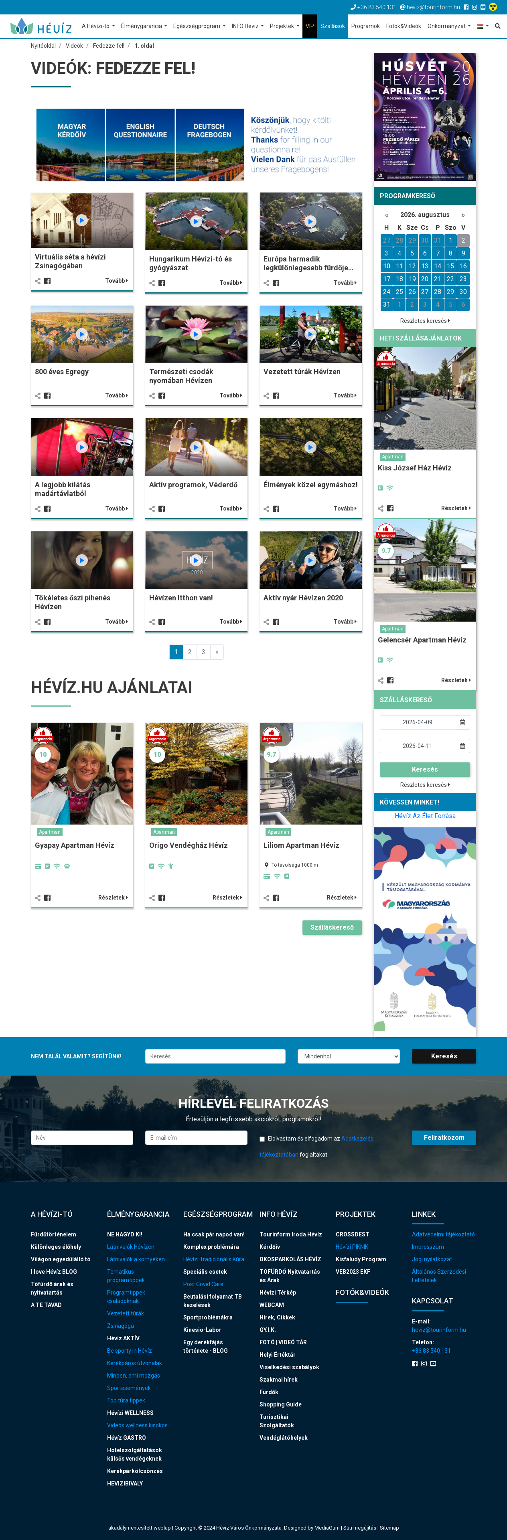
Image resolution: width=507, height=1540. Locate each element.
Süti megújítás (360, 1528)
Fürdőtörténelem (53, 1234)
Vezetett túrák (125, 1313)
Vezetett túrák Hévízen (302, 371)
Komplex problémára (211, 1247)
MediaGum (327, 1528)
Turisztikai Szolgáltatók (277, 1421)
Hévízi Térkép (278, 1292)
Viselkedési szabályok (289, 1367)
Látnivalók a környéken (136, 1259)
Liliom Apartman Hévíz (301, 845)
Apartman (50, 832)
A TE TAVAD (46, 1305)
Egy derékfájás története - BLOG (205, 1346)
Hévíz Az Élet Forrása (425, 816)
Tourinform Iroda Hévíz (291, 1234)
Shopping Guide (281, 1404)
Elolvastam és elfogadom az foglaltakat (317, 1146)
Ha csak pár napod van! (214, 1234)
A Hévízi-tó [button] (96, 26)
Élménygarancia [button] (142, 26)
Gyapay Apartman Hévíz (74, 845)
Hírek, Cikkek (277, 1317)
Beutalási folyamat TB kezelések (212, 1300)
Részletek (113, 897)
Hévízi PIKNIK (352, 1247)
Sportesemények (129, 1388)
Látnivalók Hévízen (130, 1247)
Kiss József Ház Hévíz (415, 468)
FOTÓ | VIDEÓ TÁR (283, 1342)
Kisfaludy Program (361, 1259)
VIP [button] (310, 26)
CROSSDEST (352, 1234)
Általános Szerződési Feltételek (439, 1275)
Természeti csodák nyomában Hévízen (181, 376)
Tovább (116, 281)
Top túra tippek (126, 1400)
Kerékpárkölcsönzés (135, 1471)
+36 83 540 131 (431, 1351)
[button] (483, 26)
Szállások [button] (332, 26)
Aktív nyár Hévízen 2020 (303, 598)
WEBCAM (272, 1305)
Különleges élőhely (56, 1247)
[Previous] (217, 652)
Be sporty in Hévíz (129, 1351)
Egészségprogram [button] (197, 26)
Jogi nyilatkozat (432, 1259)
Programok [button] (365, 26)
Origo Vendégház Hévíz (188, 845)
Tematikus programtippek (126, 1275)
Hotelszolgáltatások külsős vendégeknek (134, 1454)
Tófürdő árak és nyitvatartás (52, 1288)
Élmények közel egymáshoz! (311, 484)
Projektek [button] (282, 26)
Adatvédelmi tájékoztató (443, 1234)
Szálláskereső (332, 927)
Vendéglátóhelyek (284, 1438)
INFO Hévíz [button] (246, 26)
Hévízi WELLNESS (130, 1413)
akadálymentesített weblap (139, 1528)
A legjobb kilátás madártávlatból (62, 489)
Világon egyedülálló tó (61, 1259)
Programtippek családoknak (126, 1296)
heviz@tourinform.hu (439, 1330)
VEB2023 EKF (353, 1271)
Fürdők (269, 1392)
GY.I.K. (268, 1330)
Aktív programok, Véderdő (193, 484)
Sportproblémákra (208, 1317)
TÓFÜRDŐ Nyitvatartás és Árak (290, 1275)
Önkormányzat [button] (447, 26)
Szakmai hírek (279, 1379)
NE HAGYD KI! (124, 1234)
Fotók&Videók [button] (403, 26)
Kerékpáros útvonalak (134, 1363)
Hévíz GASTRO (126, 1438)
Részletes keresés (425, 321)
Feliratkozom (444, 1137)
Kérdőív (270, 1247)
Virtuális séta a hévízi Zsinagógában (70, 261)
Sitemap (389, 1528)
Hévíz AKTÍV (123, 1338)
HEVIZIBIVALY (125, 1483)
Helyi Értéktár (278, 1355)
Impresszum (428, 1247)
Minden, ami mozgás (133, 1375)
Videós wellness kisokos (137, 1425)
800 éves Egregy (62, 371)
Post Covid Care (203, 1284)
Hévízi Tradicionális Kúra (213, 1259)
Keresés (425, 769)
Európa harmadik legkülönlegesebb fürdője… (309, 263)
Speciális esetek (205, 1271)
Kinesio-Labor (202, 1330)
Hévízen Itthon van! (181, 598)
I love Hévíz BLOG (54, 1271)
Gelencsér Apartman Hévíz (422, 640)
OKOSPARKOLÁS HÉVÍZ (290, 1259)
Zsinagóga (120, 1326)
